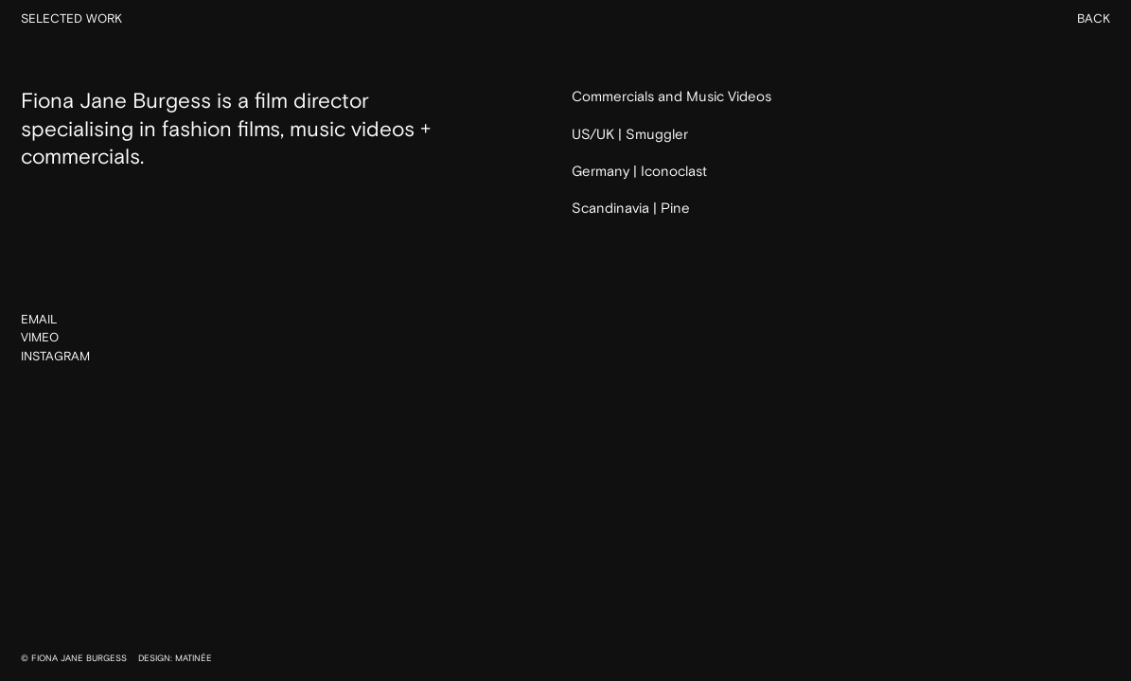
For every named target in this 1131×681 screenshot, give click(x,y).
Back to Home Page (565, 256)
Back (1093, 18)
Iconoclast (674, 172)
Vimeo (40, 338)
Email (39, 319)
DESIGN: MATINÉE (175, 658)
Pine (675, 209)
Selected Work (71, 18)
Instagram (55, 357)
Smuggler (657, 135)
